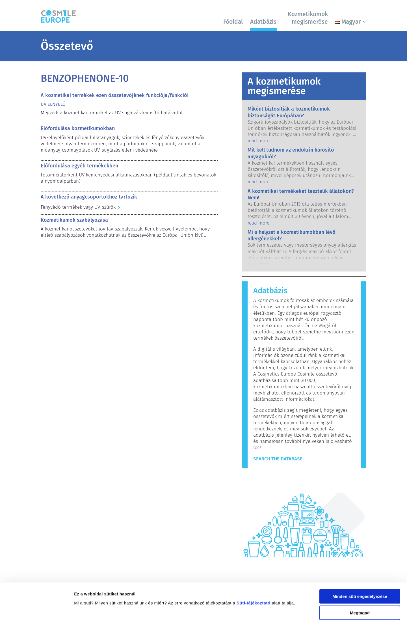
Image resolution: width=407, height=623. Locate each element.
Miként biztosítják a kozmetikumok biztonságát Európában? (289, 112)
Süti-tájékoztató (253, 568)
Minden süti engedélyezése (359, 561)
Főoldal (233, 21)
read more (258, 141)
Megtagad (360, 578)
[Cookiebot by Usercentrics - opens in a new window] (36, 612)
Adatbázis (263, 21)
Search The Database (277, 459)
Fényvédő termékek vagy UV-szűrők (78, 207)
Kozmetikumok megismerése (308, 17)
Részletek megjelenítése (99, 611)
